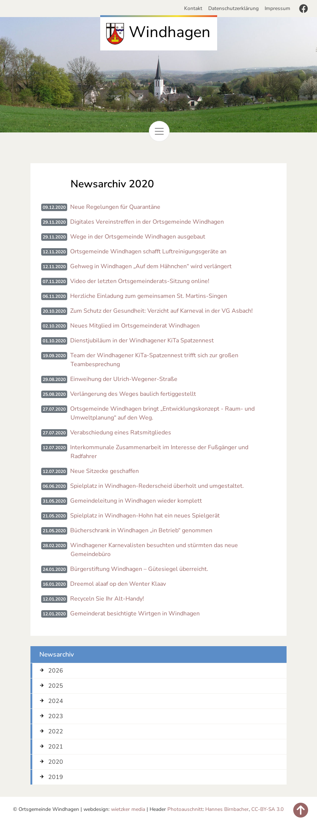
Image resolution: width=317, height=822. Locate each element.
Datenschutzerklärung (233, 8)
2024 (55, 701)
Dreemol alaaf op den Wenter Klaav (118, 584)
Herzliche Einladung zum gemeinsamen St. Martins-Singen (148, 296)
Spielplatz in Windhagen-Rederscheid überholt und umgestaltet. (157, 486)
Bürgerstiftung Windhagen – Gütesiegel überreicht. (139, 569)
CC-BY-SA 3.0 (267, 809)
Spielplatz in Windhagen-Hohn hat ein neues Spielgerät (145, 516)
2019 (55, 777)
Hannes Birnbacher (227, 809)
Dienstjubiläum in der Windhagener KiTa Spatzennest (142, 340)
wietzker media (128, 809)
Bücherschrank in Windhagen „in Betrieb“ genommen (141, 530)
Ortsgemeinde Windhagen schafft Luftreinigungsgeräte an (148, 251)
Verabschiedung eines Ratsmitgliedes (120, 432)
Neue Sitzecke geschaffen (104, 471)
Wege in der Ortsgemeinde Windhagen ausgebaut (137, 237)
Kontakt (194, 8)
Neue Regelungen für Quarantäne (115, 207)
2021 (55, 747)
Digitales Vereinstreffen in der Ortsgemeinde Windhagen (147, 222)
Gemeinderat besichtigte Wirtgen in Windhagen (135, 613)
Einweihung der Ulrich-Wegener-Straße (123, 379)
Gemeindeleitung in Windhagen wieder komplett (136, 501)
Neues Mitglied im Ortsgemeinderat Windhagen (135, 326)
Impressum (277, 8)
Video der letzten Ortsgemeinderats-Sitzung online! (139, 281)
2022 (55, 731)
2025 (55, 686)
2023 (55, 716)
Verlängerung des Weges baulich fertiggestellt (133, 394)
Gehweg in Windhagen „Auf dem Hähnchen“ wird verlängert (151, 266)
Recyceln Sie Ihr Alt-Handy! (107, 599)
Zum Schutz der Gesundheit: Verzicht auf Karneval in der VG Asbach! (161, 311)
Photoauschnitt (185, 809)
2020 (55, 762)
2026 (55, 671)
